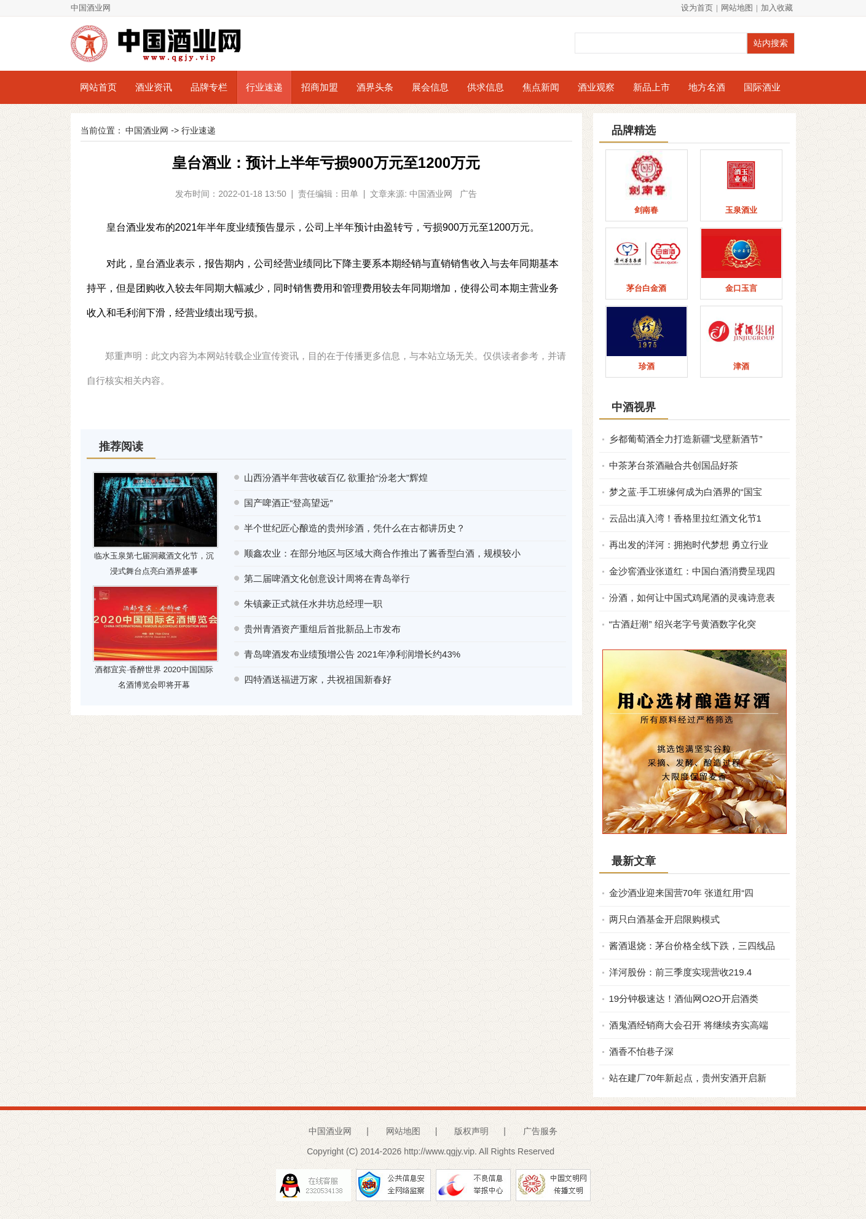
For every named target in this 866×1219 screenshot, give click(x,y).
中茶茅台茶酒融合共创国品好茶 (673, 465)
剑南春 (646, 210)
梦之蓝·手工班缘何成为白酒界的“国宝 (685, 491)
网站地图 (737, 7)
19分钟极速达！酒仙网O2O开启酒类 (683, 998)
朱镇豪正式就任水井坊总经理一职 (313, 603)
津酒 (741, 366)
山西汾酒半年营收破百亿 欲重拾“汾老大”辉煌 (336, 477)
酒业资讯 (153, 87)
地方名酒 (706, 87)
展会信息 (430, 87)
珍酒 (647, 366)
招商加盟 (319, 87)
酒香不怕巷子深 (641, 1051)
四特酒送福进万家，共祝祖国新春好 (318, 679)
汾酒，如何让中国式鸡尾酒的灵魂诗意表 (692, 597)
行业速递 (264, 87)
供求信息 (485, 87)
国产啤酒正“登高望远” (288, 503)
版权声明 (471, 1131)
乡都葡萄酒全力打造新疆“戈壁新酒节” (686, 439)
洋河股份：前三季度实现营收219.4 (680, 972)
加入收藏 (777, 7)
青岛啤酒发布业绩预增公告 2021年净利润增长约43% (352, 654)
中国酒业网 (91, 7)
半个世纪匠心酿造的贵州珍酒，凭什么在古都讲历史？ (354, 528)
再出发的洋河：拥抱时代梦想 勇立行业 (688, 544)
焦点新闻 (540, 87)
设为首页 (697, 7)
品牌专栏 (209, 87)
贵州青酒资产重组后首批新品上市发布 (322, 629)
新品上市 (651, 87)
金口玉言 (741, 288)
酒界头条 (374, 87)
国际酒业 (762, 87)
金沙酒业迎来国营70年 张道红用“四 (681, 892)
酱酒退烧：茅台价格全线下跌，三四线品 (692, 945)
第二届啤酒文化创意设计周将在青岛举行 (327, 578)
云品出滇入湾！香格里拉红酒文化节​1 (685, 518)
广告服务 (540, 1131)
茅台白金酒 (646, 288)
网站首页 (98, 87)
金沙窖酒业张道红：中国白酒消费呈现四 (692, 571)
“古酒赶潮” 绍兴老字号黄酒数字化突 (682, 624)
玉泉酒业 (741, 210)
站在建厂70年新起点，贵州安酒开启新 (688, 1078)
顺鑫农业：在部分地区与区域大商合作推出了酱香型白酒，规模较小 (382, 553)
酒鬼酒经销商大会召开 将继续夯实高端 (688, 1025)
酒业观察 (596, 87)
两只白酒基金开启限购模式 (664, 919)
